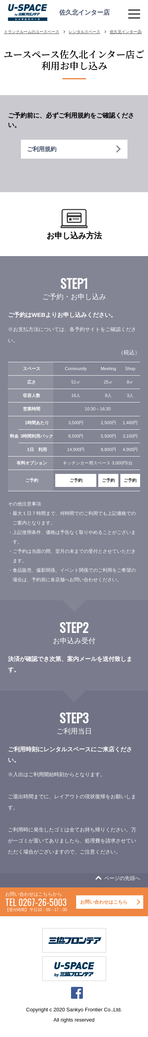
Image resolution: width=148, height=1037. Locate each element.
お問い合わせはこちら (103, 902)
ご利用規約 (41, 149)
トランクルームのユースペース (31, 32)
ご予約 (75, 480)
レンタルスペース (84, 32)
